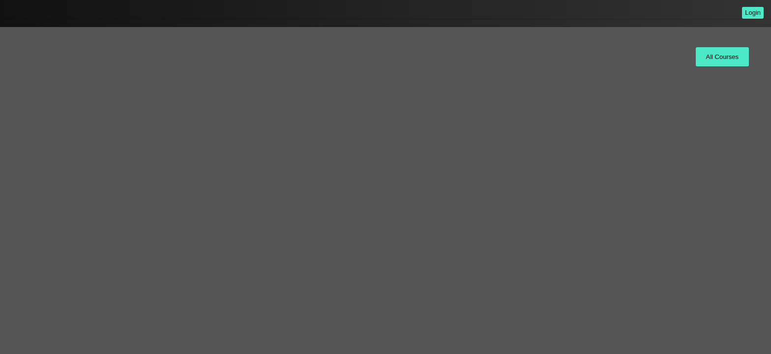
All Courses (722, 56)
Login (753, 12)
